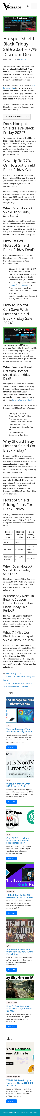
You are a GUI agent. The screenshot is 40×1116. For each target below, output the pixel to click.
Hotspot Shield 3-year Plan (20, 285)
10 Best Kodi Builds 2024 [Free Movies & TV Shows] (19, 896)
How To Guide (12, 1003)
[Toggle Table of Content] (26, 116)
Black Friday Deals (13, 673)
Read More (11, 747)
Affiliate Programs (13, 1077)
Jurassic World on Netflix (22, 400)
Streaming (10, 891)
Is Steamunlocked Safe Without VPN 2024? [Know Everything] (19, 951)
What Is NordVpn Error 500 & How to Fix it (18, 785)
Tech (8, 835)
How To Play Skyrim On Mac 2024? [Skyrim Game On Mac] (19, 1008)
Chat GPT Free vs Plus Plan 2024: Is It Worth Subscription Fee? (17, 840)
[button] (28, 6)
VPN (8, 726)
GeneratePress (31, 1113)
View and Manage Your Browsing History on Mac (19, 730)
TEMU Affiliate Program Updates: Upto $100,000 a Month (19, 1083)
